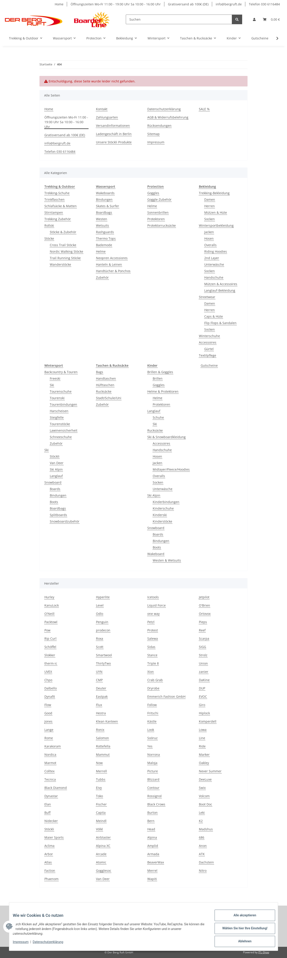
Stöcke (49, 238)
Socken (209, 219)
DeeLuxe (205, 779)
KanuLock (51, 605)
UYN (99, 672)
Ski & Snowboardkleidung (166, 437)
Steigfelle (57, 417)
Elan (47, 804)
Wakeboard (155, 554)
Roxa (99, 638)
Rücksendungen (159, 125)
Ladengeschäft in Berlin (114, 134)
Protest (152, 630)
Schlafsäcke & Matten (60, 206)
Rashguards (105, 232)
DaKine (204, 680)
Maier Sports (54, 837)
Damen (209, 199)
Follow (152, 705)
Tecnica (50, 779)
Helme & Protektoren (162, 391)
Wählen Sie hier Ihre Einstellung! (241, 930)
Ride (202, 746)
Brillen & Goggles (160, 372)
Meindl (101, 821)
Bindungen (104, 199)
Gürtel (209, 349)
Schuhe (158, 417)
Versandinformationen (113, 125)
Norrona (153, 754)
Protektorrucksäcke (161, 225)
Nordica (50, 754)
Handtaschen (106, 378)
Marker (204, 754)
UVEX (48, 672)
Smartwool (104, 655)
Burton (152, 812)
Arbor (48, 854)
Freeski (55, 378)
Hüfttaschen (105, 385)
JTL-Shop (263, 952)
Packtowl (50, 622)
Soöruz (152, 738)
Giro (202, 705)
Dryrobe (153, 688)
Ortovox (205, 613)
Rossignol (154, 796)
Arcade (101, 854)
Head (151, 829)
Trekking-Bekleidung (214, 193)
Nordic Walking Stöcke (66, 251)
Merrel (152, 870)
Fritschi (152, 713)
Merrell (101, 771)
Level (100, 605)
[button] (254, 19)
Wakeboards (105, 193)
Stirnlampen (53, 212)
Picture (152, 771)
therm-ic (50, 663)
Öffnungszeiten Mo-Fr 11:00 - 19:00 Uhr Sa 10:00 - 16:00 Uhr (116, 4)
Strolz (203, 655)
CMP (99, 680)
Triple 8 (153, 663)
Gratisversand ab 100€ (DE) (188, 4)
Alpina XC (103, 846)
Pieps (203, 622)
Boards (55, 489)
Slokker (49, 655)
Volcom (204, 796)
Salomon (102, 738)
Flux (99, 705)
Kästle (152, 721)
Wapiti (152, 879)
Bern (150, 821)
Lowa (203, 730)
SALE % (204, 109)
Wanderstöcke (60, 264)
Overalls (210, 245)
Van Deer (56, 463)
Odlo (99, 613)
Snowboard (52, 482)
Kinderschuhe (163, 508)
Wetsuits (102, 225)
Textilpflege (207, 355)
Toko (99, 796)
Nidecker (51, 821)
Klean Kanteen (107, 721)
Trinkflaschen (54, 199)
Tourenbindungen (63, 404)
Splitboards (58, 515)
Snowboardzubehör (64, 521)
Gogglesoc (103, 870)
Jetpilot (204, 597)
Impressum (24, 944)
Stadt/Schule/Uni (108, 398)
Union (203, 663)
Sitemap (153, 134)
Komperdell (207, 721)
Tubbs (100, 779)
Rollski (49, 225)
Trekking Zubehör (57, 219)
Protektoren (156, 219)
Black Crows (156, 804)
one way (153, 613)
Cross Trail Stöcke (63, 245)
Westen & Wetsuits (167, 560)
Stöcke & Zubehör (63, 232)
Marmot (50, 763)
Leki (202, 812)
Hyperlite (103, 597)
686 (201, 837)
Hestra (101, 713)
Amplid (152, 846)
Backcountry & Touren (61, 372)
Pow (47, 630)
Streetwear (207, 297)
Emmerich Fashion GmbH (166, 696)
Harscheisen (59, 411)
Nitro (203, 870)
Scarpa (204, 638)
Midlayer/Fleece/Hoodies (171, 469)
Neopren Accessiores (112, 258)
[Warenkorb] (271, 19)
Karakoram (52, 746)
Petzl (150, 622)
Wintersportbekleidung (216, 225)
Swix (202, 788)
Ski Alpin (56, 469)
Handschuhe (213, 277)
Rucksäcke (103, 391)
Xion (150, 672)
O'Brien (204, 605)
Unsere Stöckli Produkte (114, 142)
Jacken (209, 232)
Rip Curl (50, 638)
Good (48, 713)
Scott (99, 647)
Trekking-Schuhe (57, 193)
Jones (48, 721)
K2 (201, 821)
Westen (101, 219)
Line (202, 738)
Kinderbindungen (166, 502)
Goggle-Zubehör (159, 199)
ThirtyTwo (103, 663)
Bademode (104, 245)
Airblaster (103, 837)
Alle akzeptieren (241, 919)
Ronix (100, 730)
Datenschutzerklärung (51, 944)
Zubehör (102, 277)
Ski (52, 385)
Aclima (49, 846)
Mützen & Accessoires (220, 284)
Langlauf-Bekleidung (219, 290)
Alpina (152, 837)
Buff (47, 812)
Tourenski (57, 398)
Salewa (152, 638)
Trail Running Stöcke (65, 258)
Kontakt (101, 109)
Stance (152, 655)
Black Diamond (55, 788)
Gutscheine (209, 365)
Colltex (49, 771)
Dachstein (206, 862)
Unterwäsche (214, 264)
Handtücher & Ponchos (113, 271)
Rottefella (103, 746)
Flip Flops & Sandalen (220, 323)
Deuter (101, 688)
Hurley (49, 597)
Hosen (209, 238)
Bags (99, 372)
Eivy (99, 788)
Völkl (99, 829)
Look (150, 730)
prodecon (103, 630)
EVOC (203, 696)
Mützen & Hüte (215, 212)
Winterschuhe (209, 336)
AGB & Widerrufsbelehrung (167, 117)
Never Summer (210, 771)
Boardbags (104, 212)
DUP (202, 688)
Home (59, 4)
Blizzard (153, 779)
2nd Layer (211, 258)
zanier (203, 672)
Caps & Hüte (213, 316)
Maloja (152, 763)
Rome (48, 738)
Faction (49, 870)
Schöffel (50, 647)
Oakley (204, 763)
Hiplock (204, 713)
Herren (209, 206)
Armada (153, 854)
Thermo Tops (106, 238)
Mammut (103, 754)
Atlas (48, 862)
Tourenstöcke (60, 424)
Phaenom (51, 879)
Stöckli (54, 456)
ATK (202, 854)
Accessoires (207, 342)
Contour (153, 788)
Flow (47, 705)
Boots (54, 502)
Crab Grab (155, 680)
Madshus (206, 829)
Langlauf (56, 476)
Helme (101, 251)
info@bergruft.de (229, 4)
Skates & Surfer (107, 206)
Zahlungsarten (107, 117)
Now (99, 763)
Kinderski (160, 515)
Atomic (101, 862)
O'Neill (49, 613)
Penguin (102, 622)
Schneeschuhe (61, 437)
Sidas (151, 647)
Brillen (158, 378)
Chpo (48, 680)
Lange (48, 730)
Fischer (101, 804)
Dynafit (49, 696)
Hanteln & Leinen (109, 264)
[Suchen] (179, 19)
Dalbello (50, 688)
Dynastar (51, 796)
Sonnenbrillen (158, 212)
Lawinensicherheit (63, 430)
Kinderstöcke (162, 521)
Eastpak (102, 696)
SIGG (202, 647)
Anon (203, 846)
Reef (202, 630)
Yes (149, 746)
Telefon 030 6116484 (264, 4)
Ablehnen (241, 942)
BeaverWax (155, 862)
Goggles (153, 193)
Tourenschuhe (61, 391)
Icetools (153, 597)
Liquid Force (156, 605)
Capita (101, 812)
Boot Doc (205, 804)
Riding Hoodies (215, 251)
